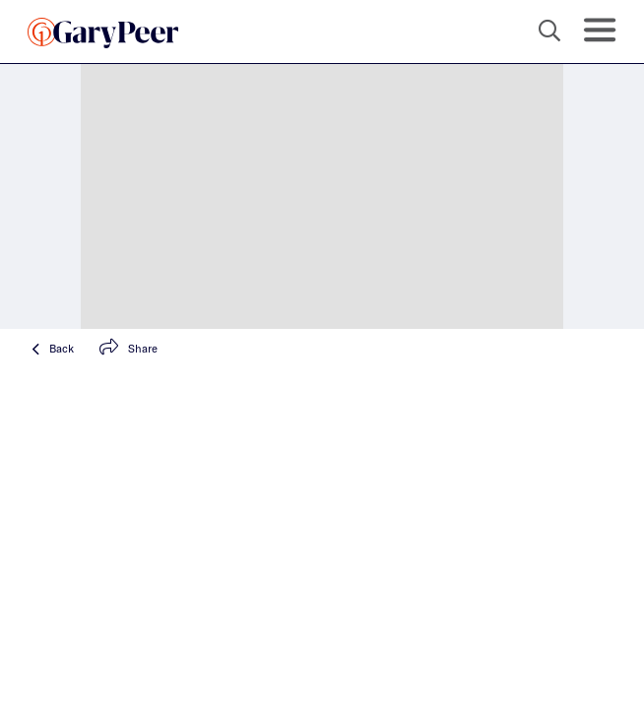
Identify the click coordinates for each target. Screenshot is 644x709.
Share (128, 348)
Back (53, 348)
